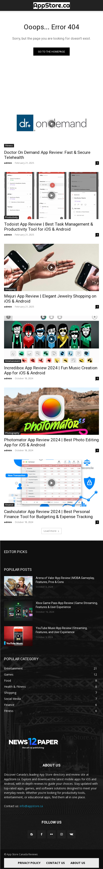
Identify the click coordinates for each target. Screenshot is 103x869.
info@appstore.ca (31, 806)
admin (8, 162)
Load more (51, 531)
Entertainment (12, 361)
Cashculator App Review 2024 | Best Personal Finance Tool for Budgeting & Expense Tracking (48, 514)
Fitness (9, 145)
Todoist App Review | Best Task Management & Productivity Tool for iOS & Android (48, 227)
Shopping (10, 289)
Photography (12, 433)
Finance (9, 504)
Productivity (11, 217)
